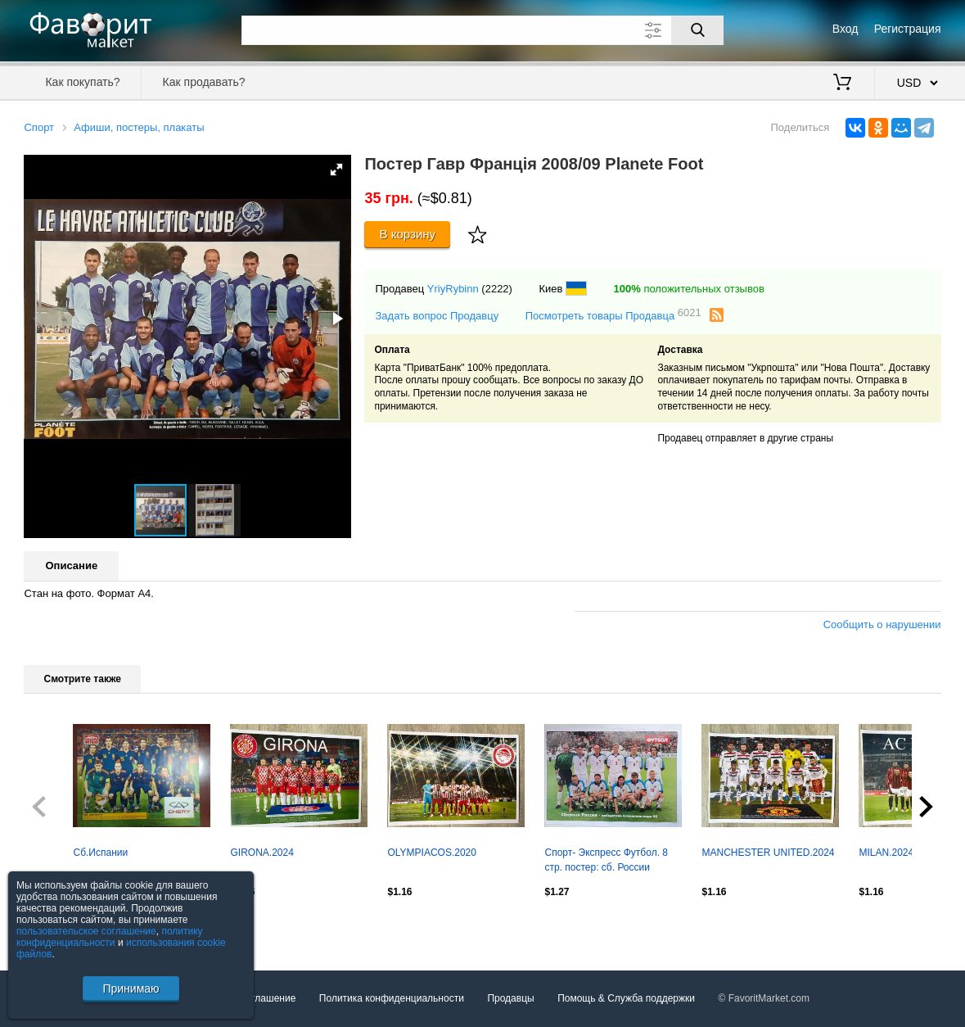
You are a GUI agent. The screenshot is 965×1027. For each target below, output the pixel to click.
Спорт (39, 127)
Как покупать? (82, 81)
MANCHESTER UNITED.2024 (767, 852)
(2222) (496, 289)
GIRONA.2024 (261, 852)
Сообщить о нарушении (882, 624)
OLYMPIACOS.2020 (431, 852)
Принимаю (130, 988)
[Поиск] (697, 30)
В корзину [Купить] (408, 234)
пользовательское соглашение (86, 931)
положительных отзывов (689, 289)
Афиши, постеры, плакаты (139, 127)
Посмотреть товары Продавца (613, 315)
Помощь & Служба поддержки (626, 998)
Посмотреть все (60, 927)
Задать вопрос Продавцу (436, 316)
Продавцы (510, 998)
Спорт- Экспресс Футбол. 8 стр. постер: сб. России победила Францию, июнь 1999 (606, 861)
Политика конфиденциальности (391, 998)
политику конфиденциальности (109, 936)
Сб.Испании (100, 852)
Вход (845, 28)
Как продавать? (204, 81)
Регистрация (907, 28)
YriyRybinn (453, 289)
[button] (336, 169)
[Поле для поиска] (482, 30)
